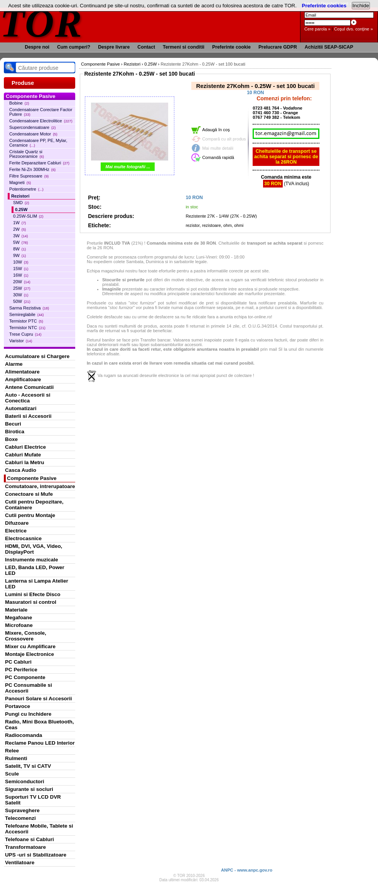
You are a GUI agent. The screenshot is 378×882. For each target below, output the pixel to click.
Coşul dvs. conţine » (353, 29)
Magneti (20, 182)
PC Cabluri (18, 662)
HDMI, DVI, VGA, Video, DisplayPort (33, 549)
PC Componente (25, 677)
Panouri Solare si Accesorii (38, 698)
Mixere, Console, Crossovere (25, 636)
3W (20, 235)
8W (19, 249)
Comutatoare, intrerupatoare (40, 486)
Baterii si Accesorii (28, 416)
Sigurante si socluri (29, 789)
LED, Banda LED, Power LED (34, 570)
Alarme (14, 364)
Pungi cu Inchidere (28, 714)
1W (19, 222)
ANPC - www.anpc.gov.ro (246, 870)
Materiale (16, 610)
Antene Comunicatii (29, 387)
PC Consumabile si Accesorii (28, 688)
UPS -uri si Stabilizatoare (35, 855)
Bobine (19, 103)
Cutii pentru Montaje (30, 515)
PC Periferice (21, 669)
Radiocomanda (23, 735)
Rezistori (20, 196)
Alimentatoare (22, 372)
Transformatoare (25, 847)
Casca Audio (20, 470)
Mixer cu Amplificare (30, 646)
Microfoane (19, 625)
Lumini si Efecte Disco (32, 594)
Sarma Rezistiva (29, 308)
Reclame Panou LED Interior (40, 743)
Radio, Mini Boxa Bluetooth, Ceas (39, 724)
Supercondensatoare (32, 127)
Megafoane (18, 617)
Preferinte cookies (324, 5)
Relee (12, 751)
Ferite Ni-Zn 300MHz (32, 169)
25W (21, 288)
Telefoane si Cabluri (29, 839)
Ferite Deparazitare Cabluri (39, 163)
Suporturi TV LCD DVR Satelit (33, 800)
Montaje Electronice (29, 654)
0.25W (21, 209)
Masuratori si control (30, 602)
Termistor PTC (26, 321)
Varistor (20, 340)
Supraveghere (22, 810)
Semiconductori (24, 781)
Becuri (13, 424)
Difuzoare (17, 523)
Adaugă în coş (216, 129)
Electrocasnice (23, 538)
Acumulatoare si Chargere (37, 356)
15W (20, 268)
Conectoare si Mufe (29, 494)
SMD (21, 202)
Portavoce (17, 706)
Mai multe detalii (217, 148)
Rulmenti (16, 758)
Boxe (11, 439)
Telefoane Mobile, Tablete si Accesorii (39, 829)
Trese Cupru (25, 334)
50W (21, 301)
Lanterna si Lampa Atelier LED (36, 584)
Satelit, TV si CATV (28, 766)
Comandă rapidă (218, 157)
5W (20, 242)
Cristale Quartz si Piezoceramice (26, 154)
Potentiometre (26, 189)
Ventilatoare (19, 862)
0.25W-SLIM (28, 216)
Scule (12, 774)
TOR (41, 23)
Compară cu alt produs (224, 139)
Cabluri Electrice (25, 447)
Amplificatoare (23, 379)
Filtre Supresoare (29, 176)
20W (21, 281)
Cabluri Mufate (23, 455)
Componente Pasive (31, 478)
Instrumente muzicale (31, 560)
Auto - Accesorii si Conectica (27, 398)
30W (20, 294)
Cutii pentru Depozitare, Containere (34, 504)
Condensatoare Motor (33, 134)
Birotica (14, 431)
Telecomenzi (20, 818)
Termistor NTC (27, 327)
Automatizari (20, 408)
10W (20, 262)
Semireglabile (26, 314)
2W (19, 229)
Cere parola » (317, 29)
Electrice (16, 531)
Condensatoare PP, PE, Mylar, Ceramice (38, 142)
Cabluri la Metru (24, 462)
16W (20, 275)
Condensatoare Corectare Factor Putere (41, 112)
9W (19, 255)
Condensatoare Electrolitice (41, 120)
